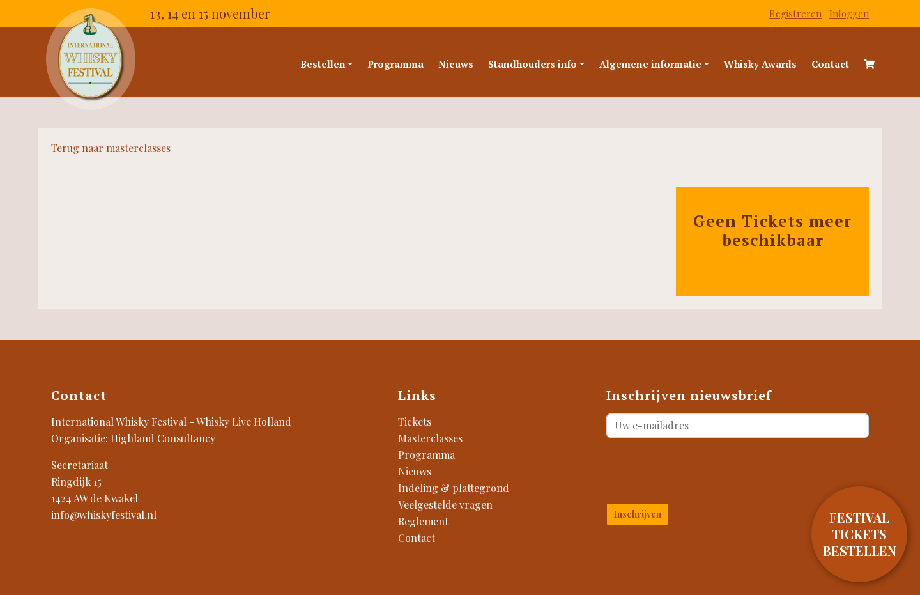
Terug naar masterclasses (111, 148)
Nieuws (455, 64)
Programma (395, 64)
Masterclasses (430, 438)
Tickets (414, 421)
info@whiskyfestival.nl (104, 515)
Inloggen (849, 13)
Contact (830, 64)
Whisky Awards (760, 64)
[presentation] (681, 468)
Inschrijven (637, 514)
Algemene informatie (650, 64)
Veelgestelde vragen (445, 504)
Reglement (423, 521)
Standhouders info (532, 64)
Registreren (795, 13)
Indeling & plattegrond (453, 488)
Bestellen (323, 64)
